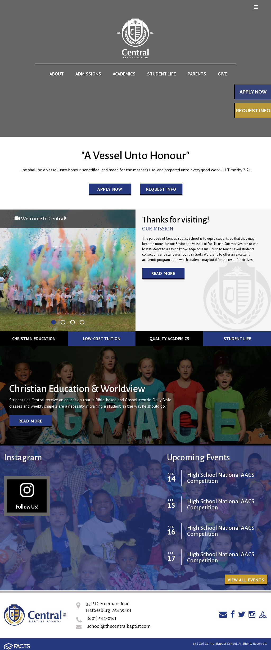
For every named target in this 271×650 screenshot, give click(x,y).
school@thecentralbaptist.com (119, 626)
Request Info (253, 110)
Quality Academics (169, 338)
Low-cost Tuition (101, 338)
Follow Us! (27, 496)
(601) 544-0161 (102, 618)
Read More (163, 273)
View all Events (246, 579)
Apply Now (253, 92)
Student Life (237, 338)
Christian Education (34, 338)
